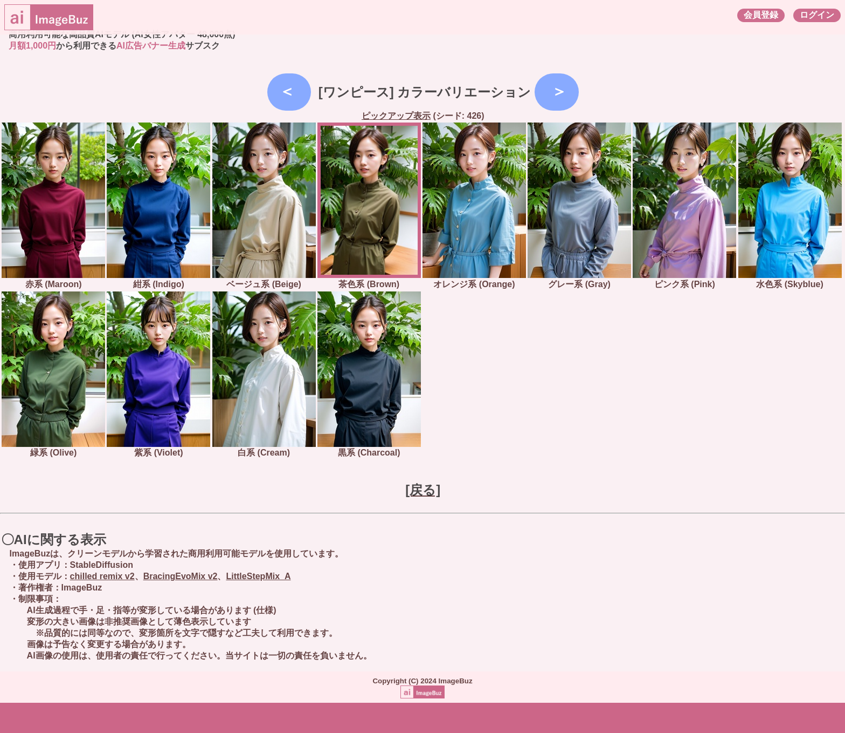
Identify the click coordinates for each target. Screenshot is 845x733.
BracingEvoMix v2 (180, 576)
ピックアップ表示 (396, 115)
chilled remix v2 (102, 576)
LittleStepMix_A (258, 576)
